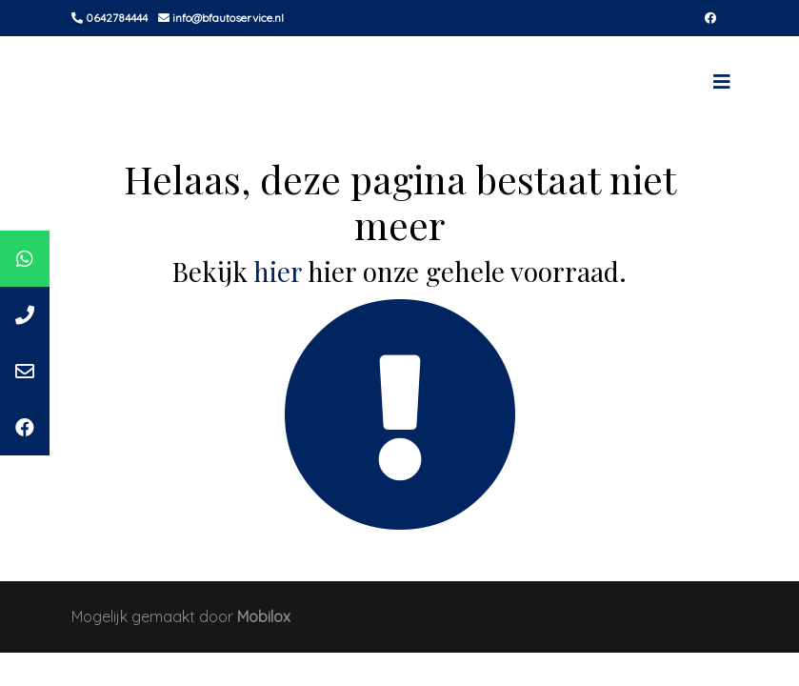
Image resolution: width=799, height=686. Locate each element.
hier (277, 271)
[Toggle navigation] (722, 82)
